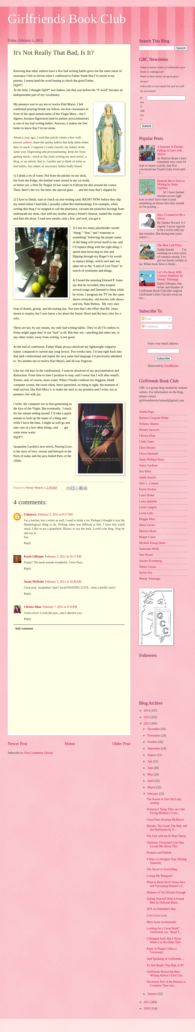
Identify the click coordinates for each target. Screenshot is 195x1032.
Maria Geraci (147, 525)
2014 (147, 710)
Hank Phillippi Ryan (151, 459)
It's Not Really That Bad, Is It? (165, 965)
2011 (147, 1002)
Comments (150, 326)
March (151, 787)
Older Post (121, 743)
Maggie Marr (147, 519)
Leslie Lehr (146, 513)
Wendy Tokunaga (149, 578)
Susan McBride (34, 581)
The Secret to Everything (162, 869)
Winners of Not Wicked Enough (166, 892)
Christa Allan (32, 606)
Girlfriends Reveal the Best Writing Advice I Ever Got (164, 973)
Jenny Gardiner (148, 465)
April (151, 780)
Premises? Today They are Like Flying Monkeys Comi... (166, 811)
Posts (147, 318)
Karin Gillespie (34, 556)
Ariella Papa (146, 411)
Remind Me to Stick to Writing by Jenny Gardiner (171, 184)
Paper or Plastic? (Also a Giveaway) (161, 950)
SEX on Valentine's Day (161, 909)
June (150, 768)
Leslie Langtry (148, 507)
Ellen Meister (147, 447)
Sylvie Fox (145, 572)
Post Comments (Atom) (38, 752)
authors (27, 142)
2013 (147, 717)
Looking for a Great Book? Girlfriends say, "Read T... (164, 930)
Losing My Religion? (159, 875)
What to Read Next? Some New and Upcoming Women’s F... (166, 884)
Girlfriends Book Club (67, 19)
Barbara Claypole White (153, 418)
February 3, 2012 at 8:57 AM (55, 514)
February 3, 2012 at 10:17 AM (63, 556)
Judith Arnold (147, 477)
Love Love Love (157, 915)
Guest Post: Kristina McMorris (165, 819)
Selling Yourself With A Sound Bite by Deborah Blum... (165, 900)
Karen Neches (147, 489)
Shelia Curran (147, 566)
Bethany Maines (149, 423)
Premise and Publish (159, 852)
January (152, 993)
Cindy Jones (146, 441)
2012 (147, 723)
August (152, 755)
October (152, 742)
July (150, 761)
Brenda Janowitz (149, 429)
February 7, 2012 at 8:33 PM (60, 606)
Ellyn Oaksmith (148, 453)
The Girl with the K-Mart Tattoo (166, 836)
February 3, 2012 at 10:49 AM (63, 581)
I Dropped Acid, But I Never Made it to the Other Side (164, 940)
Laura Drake (146, 495)
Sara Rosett (146, 554)
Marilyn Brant (147, 531)
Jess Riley (145, 471)
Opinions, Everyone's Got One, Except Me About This (165, 844)
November (154, 735)
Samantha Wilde (149, 548)
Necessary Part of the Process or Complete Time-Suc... (166, 983)
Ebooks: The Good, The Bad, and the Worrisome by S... (167, 827)
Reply (27, 543)
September (154, 748)
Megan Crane (147, 537)
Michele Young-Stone (152, 543)
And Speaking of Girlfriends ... (165, 958)
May (150, 774)
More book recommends (161, 922)
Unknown (30, 514)
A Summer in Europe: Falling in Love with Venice (170, 150)
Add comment (24, 628)
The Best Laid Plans (169, 245)
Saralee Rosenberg (150, 561)
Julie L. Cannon (148, 483)
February (153, 793)
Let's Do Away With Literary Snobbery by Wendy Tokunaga (170, 276)
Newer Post (17, 743)
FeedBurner (171, 365)
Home (70, 743)
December (154, 729)
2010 (147, 1008)
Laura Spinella (148, 501)
